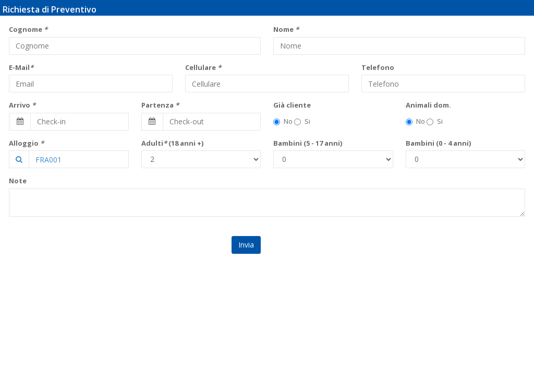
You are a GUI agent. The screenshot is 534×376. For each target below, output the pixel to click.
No (283, 121)
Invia (246, 245)
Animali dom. (428, 105)
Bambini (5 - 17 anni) (307, 143)
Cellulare (203, 67)
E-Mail (21, 67)
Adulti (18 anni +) (172, 143)
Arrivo (22, 105)
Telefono (377, 67)
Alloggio (26, 143)
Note (18, 180)
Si (302, 121)
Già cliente (292, 105)
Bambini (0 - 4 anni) (438, 143)
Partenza (160, 105)
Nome (286, 29)
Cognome (28, 29)
